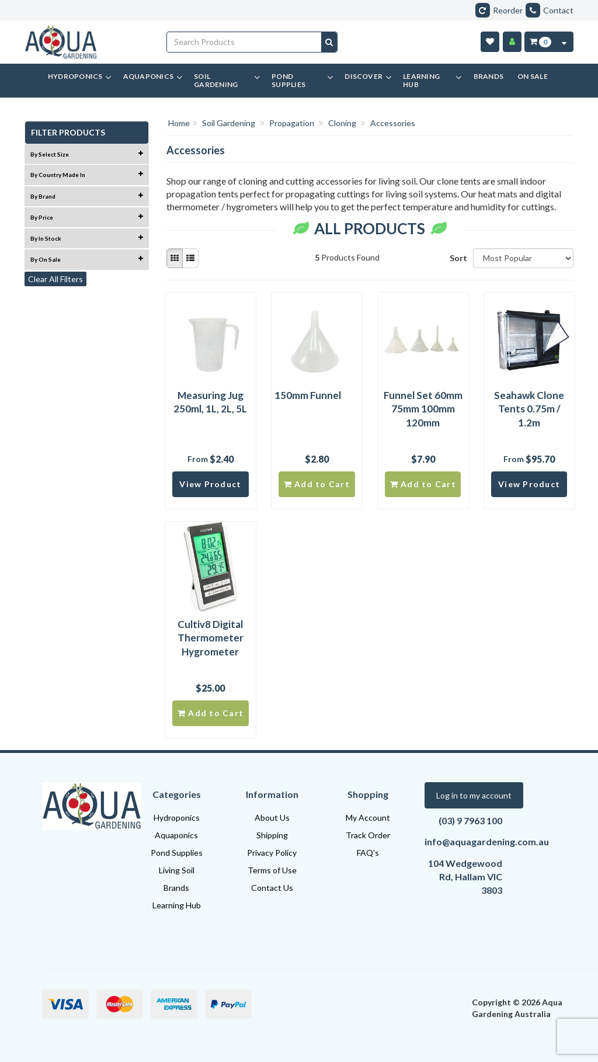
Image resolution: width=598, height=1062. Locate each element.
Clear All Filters (55, 279)
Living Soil (176, 870)
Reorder (499, 10)
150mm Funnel (307, 395)
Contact (549, 10)
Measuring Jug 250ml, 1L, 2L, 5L (210, 402)
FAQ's (368, 853)
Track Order (368, 835)
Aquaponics (176, 835)
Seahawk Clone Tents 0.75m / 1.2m (529, 409)
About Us (272, 817)
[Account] (512, 42)
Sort (457, 258)
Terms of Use (272, 870)
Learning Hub (176, 905)
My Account (368, 817)
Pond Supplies (177, 853)
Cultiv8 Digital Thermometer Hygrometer (211, 638)
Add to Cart (317, 484)
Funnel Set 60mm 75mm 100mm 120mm (423, 409)
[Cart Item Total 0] (539, 42)
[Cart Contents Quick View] (564, 42)
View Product (210, 484)
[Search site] (329, 42)
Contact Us (272, 888)
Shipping (272, 835)
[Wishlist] (490, 42)
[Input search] (244, 42)
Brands (176, 888)
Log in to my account (474, 795)
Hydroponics (177, 817)
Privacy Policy (272, 853)
